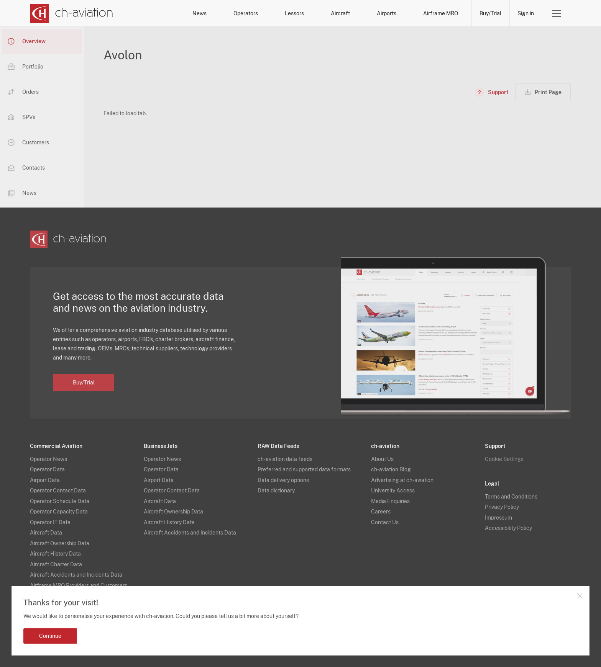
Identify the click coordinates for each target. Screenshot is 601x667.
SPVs (21, 117)
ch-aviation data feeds (285, 455)
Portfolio (25, 66)
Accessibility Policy (508, 524)
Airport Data (45, 476)
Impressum (498, 513)
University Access (393, 487)
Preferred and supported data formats (304, 466)
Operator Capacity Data (59, 508)
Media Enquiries (390, 497)
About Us (382, 455)
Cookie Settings (504, 455)
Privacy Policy (502, 503)
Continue (50, 636)
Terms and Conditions (511, 492)
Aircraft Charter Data (56, 560)
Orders (23, 91)
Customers (28, 142)
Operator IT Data (50, 518)
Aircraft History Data (55, 550)
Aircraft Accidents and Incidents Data (76, 571)
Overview (27, 41)
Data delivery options (283, 476)
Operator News (48, 455)
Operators (245, 13)
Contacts (26, 167)
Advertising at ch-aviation (402, 476)
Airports (386, 13)
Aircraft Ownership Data (59, 539)
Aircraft (340, 13)
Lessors (294, 13)
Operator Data (47, 466)
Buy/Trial (490, 13)
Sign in (525, 13)
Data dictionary (276, 487)
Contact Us (385, 518)
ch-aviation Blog (391, 466)
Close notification (579, 596)
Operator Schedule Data (59, 497)
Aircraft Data (46, 529)
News (199, 13)
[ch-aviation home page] (71, 13)
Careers (381, 508)
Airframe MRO (440, 13)
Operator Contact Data (58, 487)
